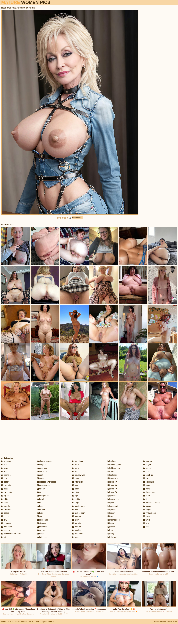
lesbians (77, 499)
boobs (5, 513)
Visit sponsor (77, 218)
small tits (148, 475)
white (146, 520)
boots (5, 516)
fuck (40, 513)
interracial (77, 482)
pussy (111, 513)
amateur (6, 461)
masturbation (79, 506)
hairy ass (42, 537)
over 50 (112, 485)
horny (76, 468)
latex (75, 489)
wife (146, 523)
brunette (6, 523)
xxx (145, 527)
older (111, 471)
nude (75, 537)
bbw (4, 478)
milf (75, 509)
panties (112, 496)
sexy (111, 534)
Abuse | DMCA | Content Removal (14, 622)
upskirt (147, 506)
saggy (111, 523)
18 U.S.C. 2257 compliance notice (41, 622)
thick (146, 489)
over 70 (112, 492)
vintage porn (149, 513)
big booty (6, 492)
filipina (41, 509)
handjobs (77, 461)
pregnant (113, 506)
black (4, 503)
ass (4, 471)
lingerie (76, 503)
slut (146, 471)
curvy (40, 478)
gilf (39, 516)
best (4, 489)
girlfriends (42, 520)
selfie (111, 527)
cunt (40, 475)
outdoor (112, 475)
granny (41, 530)
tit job (146, 496)
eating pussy (43, 485)
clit (3, 537)
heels (75, 465)
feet (40, 506)
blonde (5, 506)
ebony (41, 489)
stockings (148, 482)
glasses (41, 523)
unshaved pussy (151, 503)
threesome (149, 492)
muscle (76, 523)
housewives (78, 475)
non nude (77, 534)
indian (76, 478)
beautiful (6, 485)
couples (41, 465)
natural (76, 527)
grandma (42, 527)
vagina (147, 509)
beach (5, 482)
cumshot (42, 471)
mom (75, 520)
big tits (5, 496)
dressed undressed (46, 482)
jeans (75, 485)
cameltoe (6, 527)
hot (75, 471)
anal (4, 465)
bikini (4, 499)
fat (39, 503)
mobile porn (78, 513)
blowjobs (6, 509)
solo (146, 478)
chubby (5, 530)
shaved (112, 537)
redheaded (114, 520)
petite (111, 503)
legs (75, 496)
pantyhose (113, 499)
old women (114, 468)
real (110, 516)
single (147, 465)
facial (40, 499)
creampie (42, 468)
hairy (40, 534)
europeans (43, 496)
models (76, 516)
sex (110, 530)
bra (4, 520)
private (112, 509)
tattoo (146, 485)
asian (5, 468)
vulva (146, 516)
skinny (147, 468)
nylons (112, 461)
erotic (40, 492)
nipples (76, 530)
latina (75, 492)
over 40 (112, 482)
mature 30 (113, 478)
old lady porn (114, 465)
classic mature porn (11, 534)
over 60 (112, 489)
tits (145, 499)
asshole (6, 475)
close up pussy (44, 461)
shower (147, 461)
